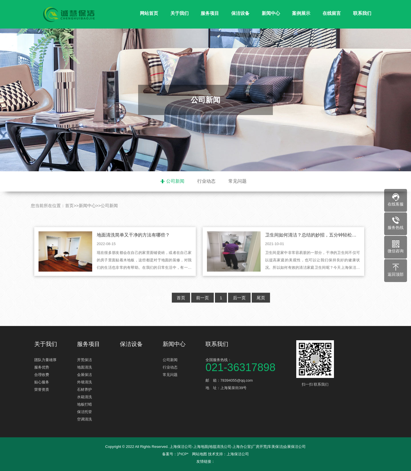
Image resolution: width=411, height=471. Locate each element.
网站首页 (149, 13)
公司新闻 (175, 181)
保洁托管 (84, 412)
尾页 (261, 310)
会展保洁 (84, 375)
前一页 (202, 310)
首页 (69, 218)
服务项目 (210, 13)
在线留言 (332, 13)
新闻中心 (271, 13)
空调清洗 (84, 419)
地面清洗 (84, 367)
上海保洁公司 (238, 454)
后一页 (239, 310)
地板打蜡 (84, 404)
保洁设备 (240, 13)
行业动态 (206, 181)
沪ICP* (182, 454)
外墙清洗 (84, 382)
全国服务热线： (248, 364)
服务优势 (41, 367)
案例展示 (301, 13)
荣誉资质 (41, 389)
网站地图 (199, 454)
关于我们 (179, 13)
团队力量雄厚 (45, 360)
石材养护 (84, 389)
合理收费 (41, 375)
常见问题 (237, 181)
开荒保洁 (84, 360)
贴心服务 (41, 382)
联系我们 (362, 13)
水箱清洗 (84, 397)
